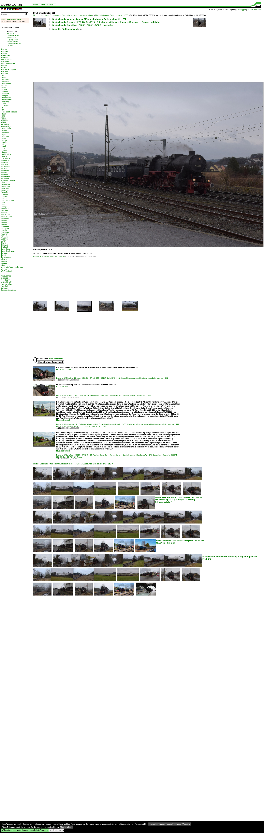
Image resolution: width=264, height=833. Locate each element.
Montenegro (5, 176)
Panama (4, 199)
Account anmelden (254, 10)
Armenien (4, 57)
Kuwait (3, 146)
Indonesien (5, 106)
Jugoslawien (6, 126)
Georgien (4, 96)
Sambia (4, 213)
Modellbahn (5, 280)
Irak (2, 108)
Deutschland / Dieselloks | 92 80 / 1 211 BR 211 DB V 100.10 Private (81, 426)
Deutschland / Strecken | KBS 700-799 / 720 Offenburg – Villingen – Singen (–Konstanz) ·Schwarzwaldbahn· (106, 22)
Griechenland (6, 98)
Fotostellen (5, 286)
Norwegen (5, 191)
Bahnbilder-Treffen (8, 64)
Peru (3, 203)
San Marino (5, 215)
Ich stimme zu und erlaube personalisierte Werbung (25, 830)
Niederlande (5, 186)
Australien (5, 61)
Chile (3, 76)
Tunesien (4, 253)
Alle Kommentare (56, 359)
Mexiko (3, 168)
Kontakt (43, 4)
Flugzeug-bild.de (12, 39)
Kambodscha (6, 128)
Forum (35, 4)
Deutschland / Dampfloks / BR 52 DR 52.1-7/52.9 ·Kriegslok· (83, 25)
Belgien (4, 66)
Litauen (4, 156)
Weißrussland (6, 271)
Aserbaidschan (6, 59)
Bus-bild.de (10, 33)
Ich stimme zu (56, 830)
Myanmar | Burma (8, 180)
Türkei (3, 255)
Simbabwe (5, 227)
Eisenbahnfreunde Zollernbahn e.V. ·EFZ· (111, 15)
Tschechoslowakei (8, 251)
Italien (3, 118)
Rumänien (5, 209)
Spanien (4, 235)
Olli (34, 256)
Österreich (5, 193)
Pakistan (4, 195)
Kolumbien (5, 136)
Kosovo (4, 140)
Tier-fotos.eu (11, 46)
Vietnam (4, 269)
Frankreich (5, 94)
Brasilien (4, 72)
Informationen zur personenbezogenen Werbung (169, 824)
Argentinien (5, 55)
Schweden (5, 219)
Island (3, 114)
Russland (4, 211)
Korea (3, 138)
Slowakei (4, 231)
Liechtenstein (6, 154)
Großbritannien (7, 100)
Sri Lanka (4, 237)
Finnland (4, 92)
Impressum (51, 4)
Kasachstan (5, 132)
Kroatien (4, 142)
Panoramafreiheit (7, 201)
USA (3, 265)
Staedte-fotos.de (12, 41)
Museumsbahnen (86, 15)
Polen (3, 205)
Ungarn (4, 261)
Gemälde (4, 278)
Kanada (4, 130)
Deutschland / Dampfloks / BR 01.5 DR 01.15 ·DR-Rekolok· (77, 455)
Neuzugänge (6, 276)
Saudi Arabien (6, 217)
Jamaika (4, 120)
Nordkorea (5, 189)
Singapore (5, 229)
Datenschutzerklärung (8, 290)
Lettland (4, 150)
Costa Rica (5, 80)
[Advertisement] (82, 56)
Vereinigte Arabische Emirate (12, 267)
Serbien (4, 225)
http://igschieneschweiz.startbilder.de (50, 256)
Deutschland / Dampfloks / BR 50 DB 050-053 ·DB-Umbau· (77, 395)
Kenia (3, 134)
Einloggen (242, 10)
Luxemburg (5, 158)
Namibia (4, 182)
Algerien (4, 53)
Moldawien (5, 170)
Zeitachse (5, 288)
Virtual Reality (6, 282)
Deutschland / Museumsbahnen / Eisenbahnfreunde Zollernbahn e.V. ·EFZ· (89, 19)
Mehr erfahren (66, 827)
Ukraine (4, 259)
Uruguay (4, 263)
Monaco (4, 172)
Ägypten (4, 49)
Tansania (4, 245)
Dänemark (5, 82)
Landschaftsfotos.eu (13, 44)
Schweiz (4, 221)
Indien (3, 104)
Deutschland (73, 15)
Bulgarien (4, 74)
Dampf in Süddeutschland (65, 29)
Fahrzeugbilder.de (13, 35)
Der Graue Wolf (62, 387)
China (3, 78)
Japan (3, 122)
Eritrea (3, 88)
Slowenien (5, 233)
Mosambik (5, 178)
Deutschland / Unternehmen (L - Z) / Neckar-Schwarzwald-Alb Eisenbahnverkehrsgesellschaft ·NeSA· (91, 424)
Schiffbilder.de (11, 37)
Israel (3, 116)
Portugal (4, 207)
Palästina (4, 197)
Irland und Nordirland (9, 112)
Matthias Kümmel (63, 420)
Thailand (4, 247)
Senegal (4, 223)
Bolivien (4, 68)
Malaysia (4, 162)
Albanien (4, 51)
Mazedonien (5, 166)
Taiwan (3, 243)
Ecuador (4, 86)
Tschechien (5, 249)
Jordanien (5, 124)
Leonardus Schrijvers (64, 369)
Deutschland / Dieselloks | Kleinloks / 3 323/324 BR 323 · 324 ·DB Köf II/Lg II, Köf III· (86, 378)
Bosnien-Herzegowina (9, 70)
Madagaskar (6, 160)
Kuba (3, 144)
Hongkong (5, 102)
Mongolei (4, 174)
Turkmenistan (6, 257)
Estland (4, 90)
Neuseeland (5, 184)
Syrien (3, 241)
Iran (2, 110)
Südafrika (4, 239)
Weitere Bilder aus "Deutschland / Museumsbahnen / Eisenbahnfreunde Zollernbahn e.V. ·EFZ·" (73, 464)
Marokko (4, 164)
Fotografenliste (6, 284)
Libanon (4, 152)
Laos (3, 148)
